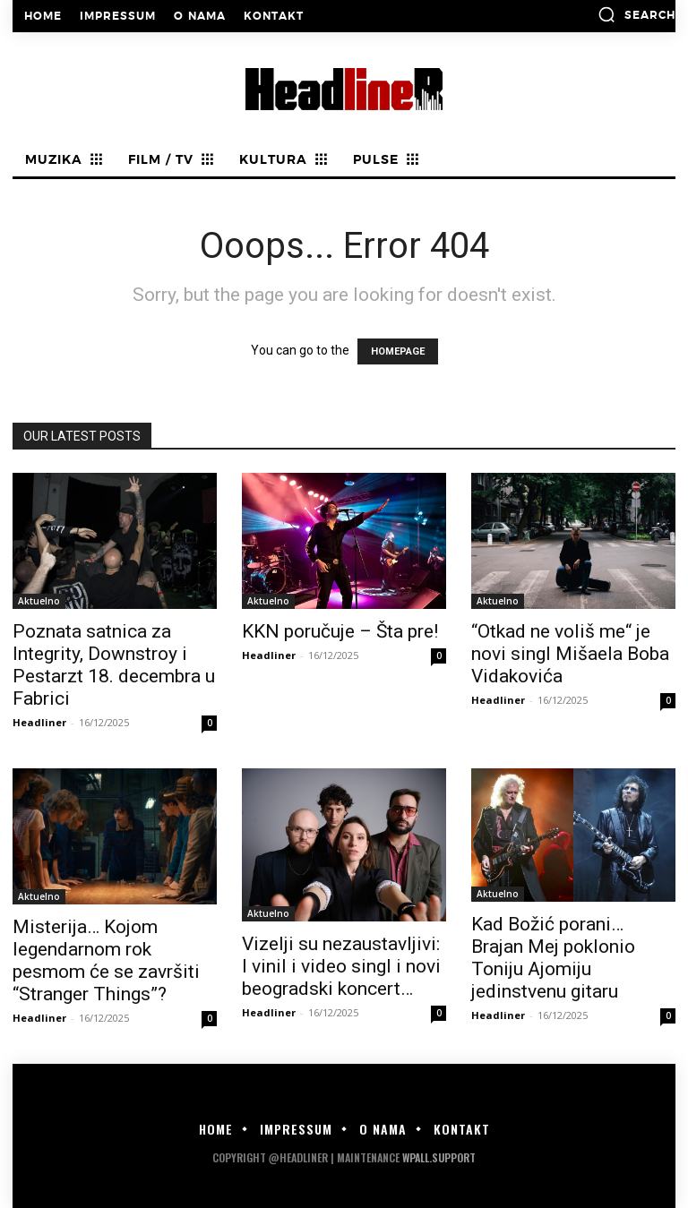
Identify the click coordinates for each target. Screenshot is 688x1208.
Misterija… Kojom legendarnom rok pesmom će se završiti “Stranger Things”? (106, 960)
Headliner (39, 722)
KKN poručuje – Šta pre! (340, 631)
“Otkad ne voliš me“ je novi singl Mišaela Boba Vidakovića (570, 654)
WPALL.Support (439, 1157)
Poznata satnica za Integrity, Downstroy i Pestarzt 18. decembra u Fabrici (114, 665)
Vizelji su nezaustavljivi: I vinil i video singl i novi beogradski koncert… (341, 966)
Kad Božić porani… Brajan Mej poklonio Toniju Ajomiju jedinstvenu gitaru (553, 957)
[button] (636, 14)
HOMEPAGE (398, 351)
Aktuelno (39, 601)
